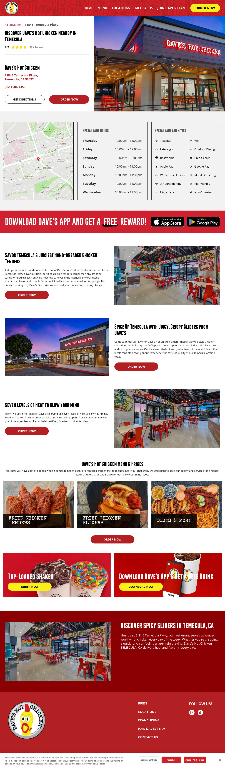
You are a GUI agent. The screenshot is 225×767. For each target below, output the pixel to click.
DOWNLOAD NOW (141, 586)
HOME (88, 8)
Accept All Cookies (195, 759)
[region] (112, 760)
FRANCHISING (149, 720)
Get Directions (24, 99)
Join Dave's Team (171, 8)
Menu (102, 8)
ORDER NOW (205, 8)
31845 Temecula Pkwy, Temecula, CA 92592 (22, 77)
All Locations (14, 25)
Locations (121, 8)
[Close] (220, 759)
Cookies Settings (148, 759)
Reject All (171, 759)
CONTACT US (148, 737)
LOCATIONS (147, 711)
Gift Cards (144, 8)
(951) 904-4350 (15, 87)
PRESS (142, 703)
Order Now (69, 99)
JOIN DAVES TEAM (152, 728)
